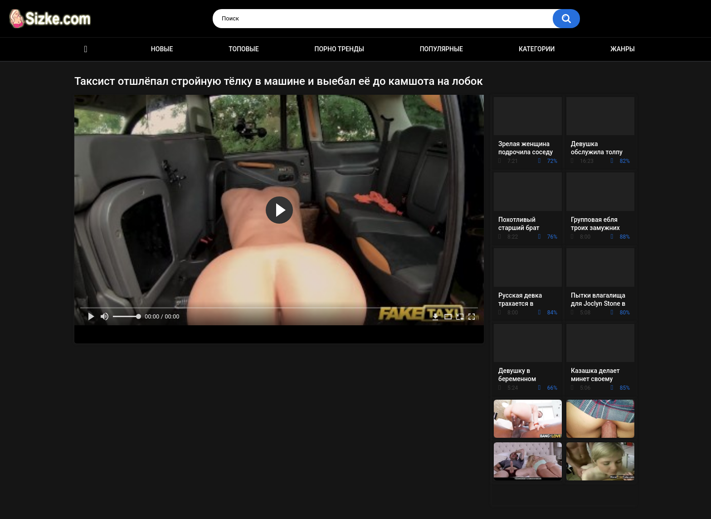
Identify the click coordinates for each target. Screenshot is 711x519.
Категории (537, 49)
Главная (85, 49)
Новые (162, 49)
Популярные (441, 49)
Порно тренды (339, 49)
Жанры (622, 49)
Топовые (243, 49)
